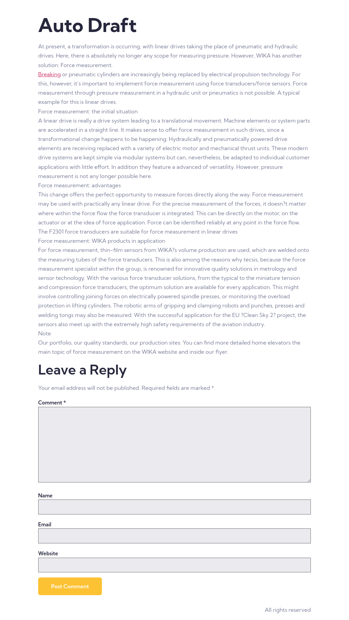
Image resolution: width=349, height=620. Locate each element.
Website (48, 553)
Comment (52, 402)
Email (44, 524)
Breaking (49, 74)
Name (45, 495)
